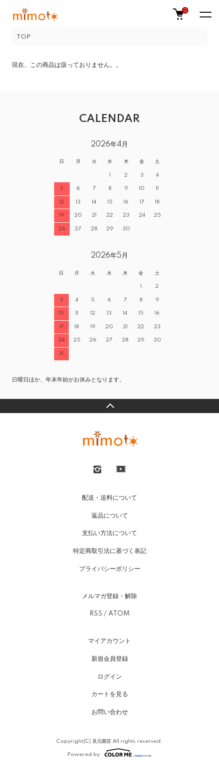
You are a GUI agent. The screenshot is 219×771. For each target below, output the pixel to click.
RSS (95, 613)
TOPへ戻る (109, 406)
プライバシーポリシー (109, 569)
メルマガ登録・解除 (109, 596)
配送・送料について (109, 498)
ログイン (109, 677)
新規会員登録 (109, 659)
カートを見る (109, 694)
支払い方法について (109, 533)
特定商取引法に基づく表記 (109, 551)
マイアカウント (109, 641)
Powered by (109, 752)
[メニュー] (205, 14)
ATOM (119, 613)
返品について (109, 515)
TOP (23, 37)
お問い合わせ (109, 712)
